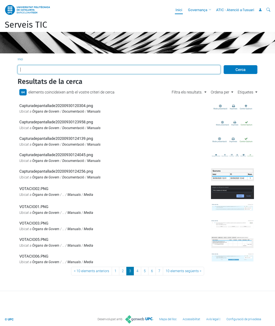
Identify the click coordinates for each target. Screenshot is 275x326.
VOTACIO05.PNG (33, 239)
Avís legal (212, 319)
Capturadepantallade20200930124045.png (56, 154)
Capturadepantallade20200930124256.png (56, 171)
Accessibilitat (191, 319)
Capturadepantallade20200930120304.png (56, 105)
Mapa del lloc (168, 319)
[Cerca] (268, 10)
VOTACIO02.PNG (33, 188)
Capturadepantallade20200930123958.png (56, 122)
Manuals (94, 111)
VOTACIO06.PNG (33, 256)
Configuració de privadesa (243, 319)
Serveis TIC (26, 25)
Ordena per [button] (220, 92)
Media (88, 195)
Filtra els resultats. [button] (187, 92)
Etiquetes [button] (245, 92)
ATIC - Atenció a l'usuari (235, 10)
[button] (211, 10)
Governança (197, 10)
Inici (179, 10)
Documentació (73, 111)
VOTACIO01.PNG (33, 206)
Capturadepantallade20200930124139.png (56, 138)
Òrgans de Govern (45, 111)
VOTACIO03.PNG (33, 223)
